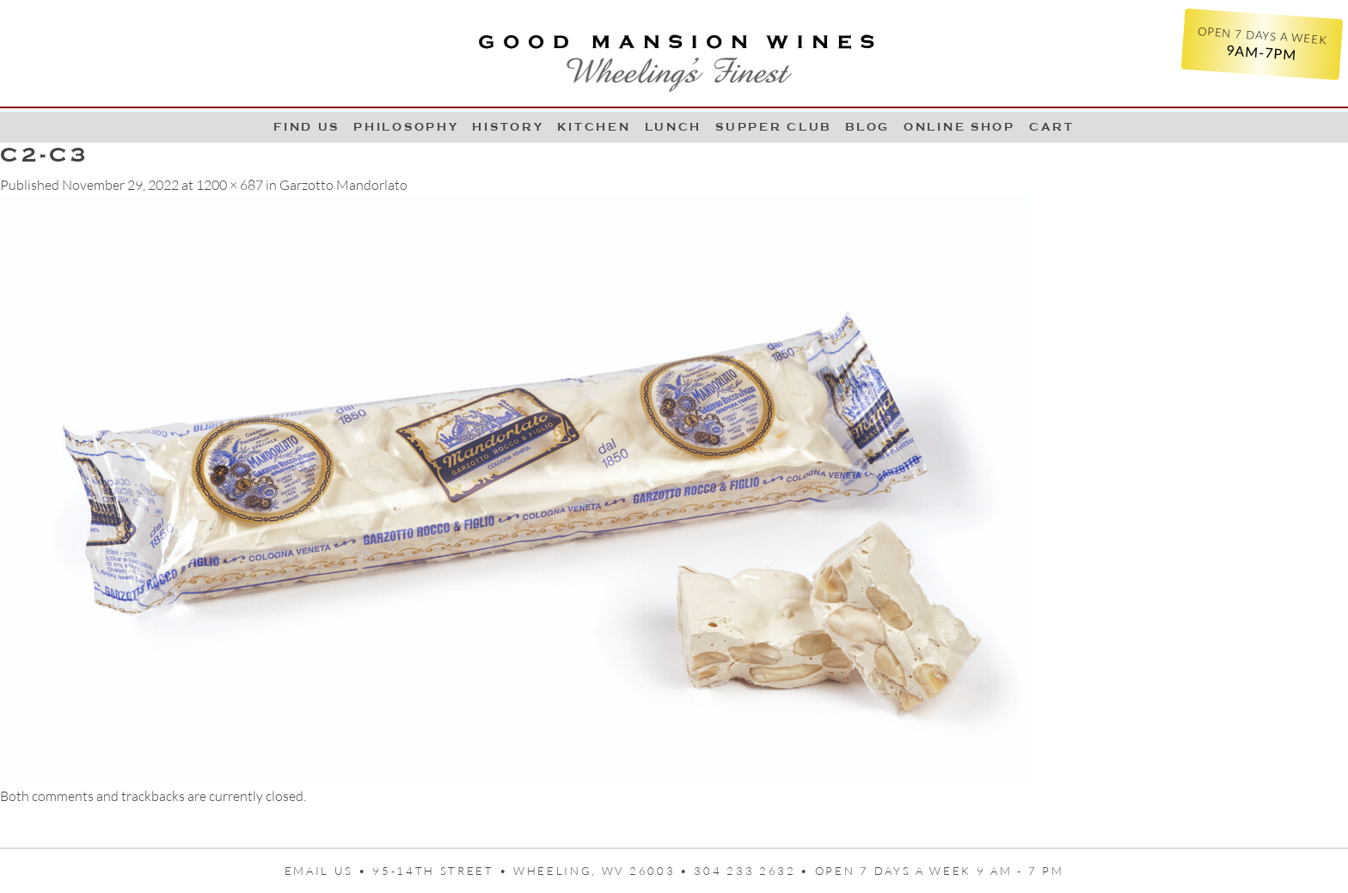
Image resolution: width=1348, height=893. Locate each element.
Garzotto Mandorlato (343, 184)
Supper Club (773, 126)
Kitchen (593, 126)
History (507, 126)
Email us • (329, 871)
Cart (1052, 126)
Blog (867, 126)
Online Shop (959, 126)
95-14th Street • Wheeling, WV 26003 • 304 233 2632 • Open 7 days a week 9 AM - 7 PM (717, 871)
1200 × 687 (229, 184)
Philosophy (405, 126)
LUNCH (673, 126)
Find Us (306, 126)
